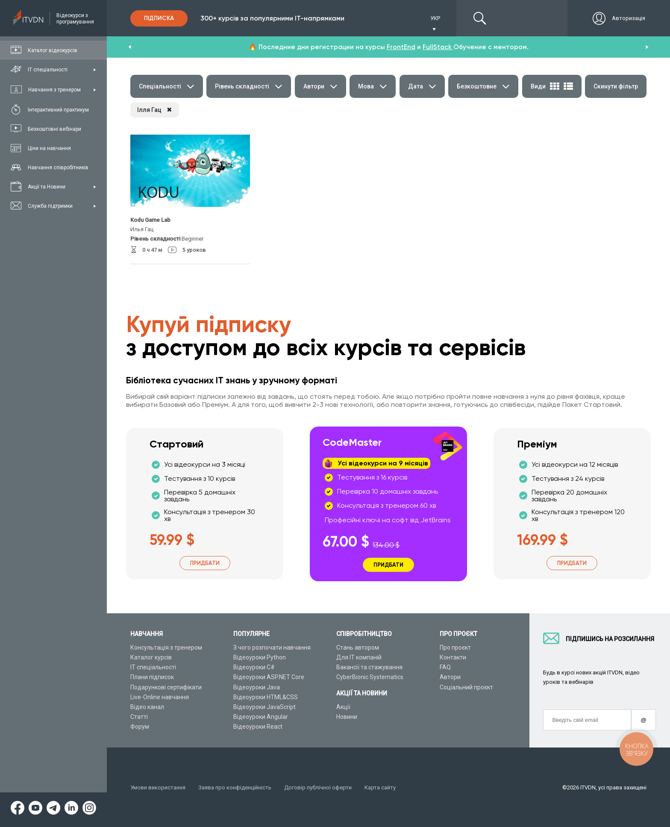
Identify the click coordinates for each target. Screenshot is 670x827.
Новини (346, 716)
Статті (139, 716)
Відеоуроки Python (259, 657)
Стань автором (357, 647)
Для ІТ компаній (359, 657)
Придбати (205, 563)
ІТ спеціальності (153, 667)
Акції (343, 706)
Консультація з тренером (166, 647)
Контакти (453, 657)
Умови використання (157, 787)
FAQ (445, 667)
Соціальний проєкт (466, 687)
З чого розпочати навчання (272, 647)
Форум (139, 726)
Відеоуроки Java (256, 687)
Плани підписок (152, 677)
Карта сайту (380, 787)
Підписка (159, 18)
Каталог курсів (151, 657)
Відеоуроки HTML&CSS (265, 697)
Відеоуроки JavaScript (264, 706)
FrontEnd (401, 47)
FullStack (438, 47)
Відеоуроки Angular (260, 716)
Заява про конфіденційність (234, 787)
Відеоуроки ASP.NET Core (268, 677)
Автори (450, 677)
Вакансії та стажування (369, 667)
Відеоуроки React (257, 726)
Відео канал (147, 706)
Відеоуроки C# (254, 667)
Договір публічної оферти (318, 787)
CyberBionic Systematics (369, 677)
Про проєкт (455, 647)
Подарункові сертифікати (166, 687)
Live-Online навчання (159, 697)
